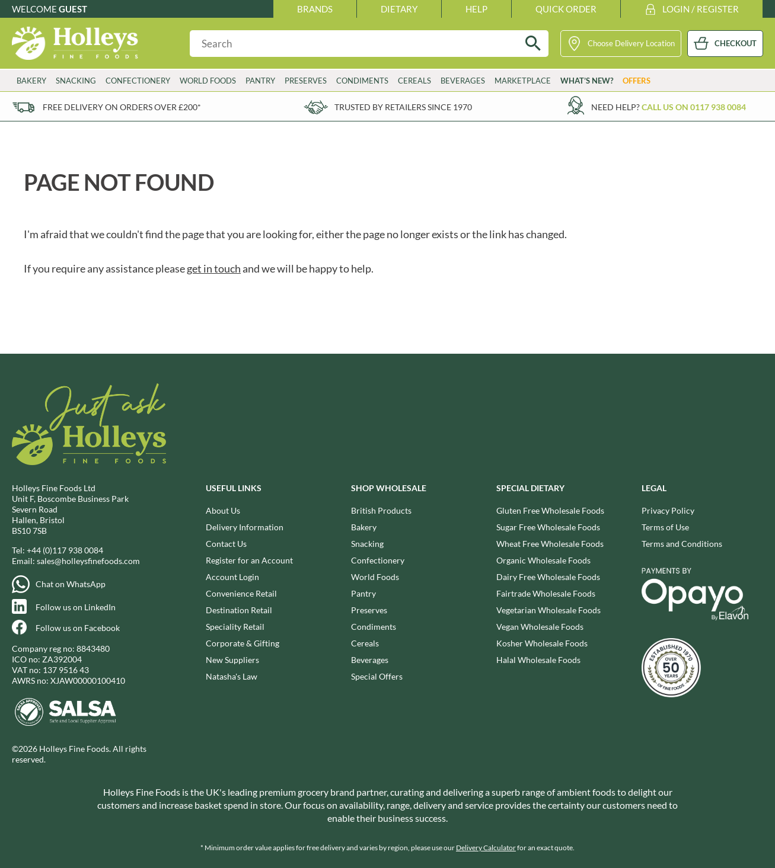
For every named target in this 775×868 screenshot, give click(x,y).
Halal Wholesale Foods (538, 660)
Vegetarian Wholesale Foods (548, 610)
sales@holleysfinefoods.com (88, 561)
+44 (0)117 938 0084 (65, 550)
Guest (73, 9)
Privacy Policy (668, 510)
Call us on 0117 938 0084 (694, 107)
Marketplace (523, 80)
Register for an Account (249, 560)
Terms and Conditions (682, 544)
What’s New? (586, 80)
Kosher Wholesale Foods (542, 643)
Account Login (232, 577)
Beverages (463, 80)
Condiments (362, 80)
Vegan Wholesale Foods (539, 627)
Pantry (260, 80)
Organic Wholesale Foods (543, 560)
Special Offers (377, 676)
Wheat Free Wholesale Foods (550, 544)
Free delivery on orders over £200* (122, 107)
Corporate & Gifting (242, 643)
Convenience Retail (241, 593)
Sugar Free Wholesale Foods (548, 527)
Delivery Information (244, 527)
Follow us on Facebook (78, 628)
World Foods (208, 80)
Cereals (414, 80)
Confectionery (138, 80)
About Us (223, 510)
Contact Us (226, 544)
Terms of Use (665, 527)
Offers (636, 80)
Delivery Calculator (486, 847)
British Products (381, 510)
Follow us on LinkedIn (76, 607)
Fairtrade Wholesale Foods (545, 593)
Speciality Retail (235, 627)
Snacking (76, 80)
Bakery (31, 80)
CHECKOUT (736, 43)
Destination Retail (239, 610)
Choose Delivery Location (631, 43)
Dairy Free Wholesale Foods (548, 577)
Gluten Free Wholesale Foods (550, 510)
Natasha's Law (231, 676)
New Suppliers (232, 660)
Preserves (306, 80)
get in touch (214, 268)
